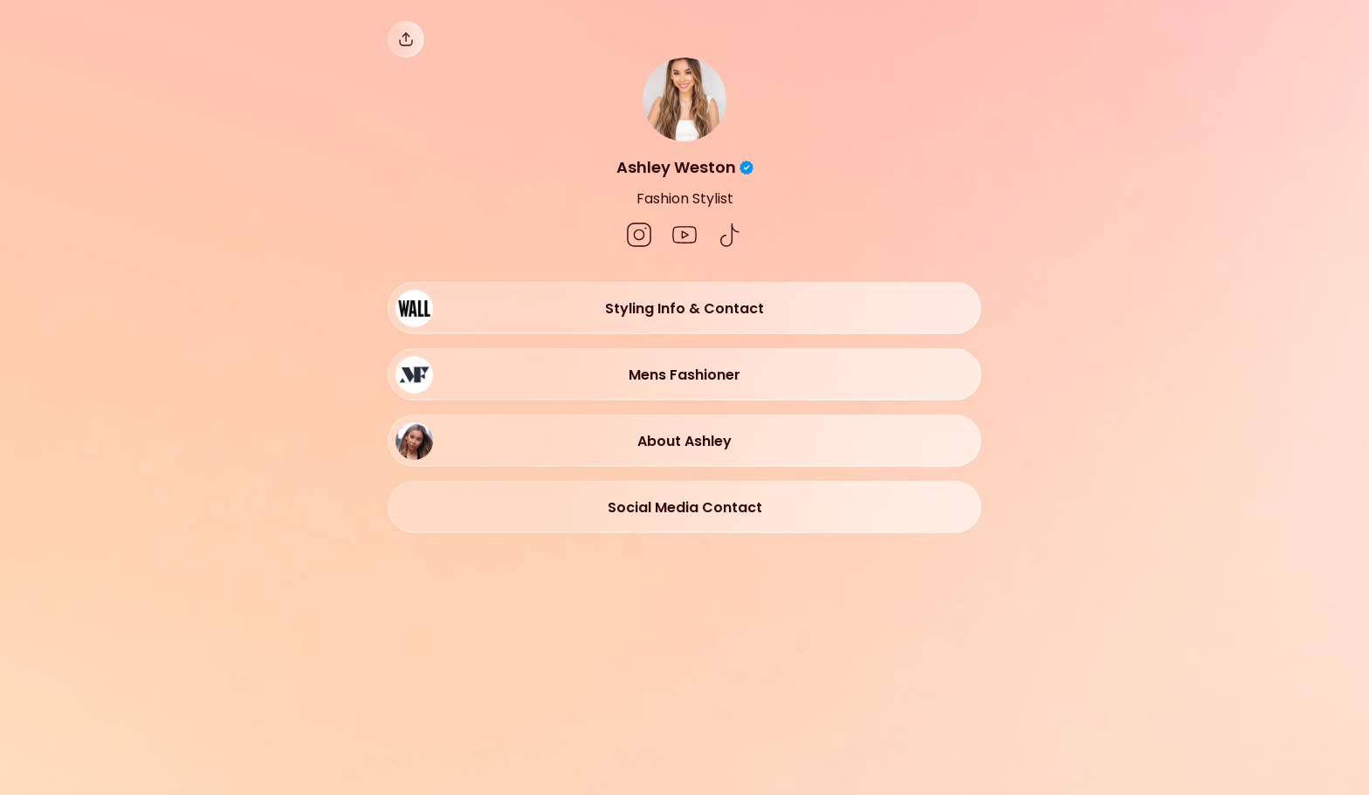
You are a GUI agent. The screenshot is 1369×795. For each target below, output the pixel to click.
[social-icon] (639, 236)
